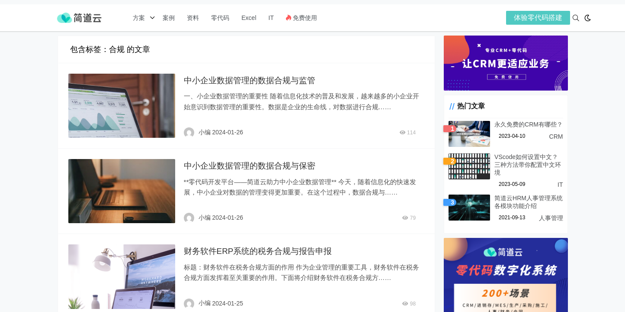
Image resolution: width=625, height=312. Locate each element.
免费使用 (301, 17)
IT (271, 17)
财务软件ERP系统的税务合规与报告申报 (260, 249)
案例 (168, 17)
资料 (193, 17)
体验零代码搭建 (538, 17)
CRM (556, 139)
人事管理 (551, 213)
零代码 (220, 17)
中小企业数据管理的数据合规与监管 (251, 80)
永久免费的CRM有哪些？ (522, 127)
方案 (140, 17)
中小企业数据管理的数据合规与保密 (251, 164)
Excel (248, 17)
